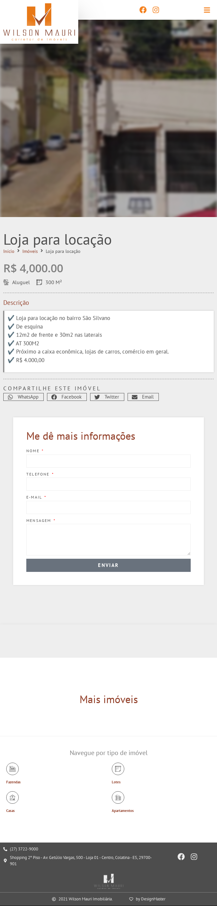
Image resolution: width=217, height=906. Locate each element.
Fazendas (13, 782)
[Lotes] (118, 769)
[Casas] (12, 797)
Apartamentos (123, 810)
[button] (23, 397)
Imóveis (30, 251)
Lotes (116, 782)
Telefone (38, 474)
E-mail (34, 497)
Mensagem (39, 520)
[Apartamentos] (118, 797)
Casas (10, 810)
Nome (33, 450)
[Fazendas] (12, 769)
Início (8, 251)
